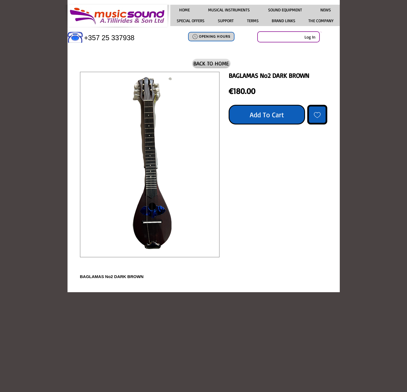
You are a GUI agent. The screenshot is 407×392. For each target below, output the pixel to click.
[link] (321, 31)
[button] (229, 10)
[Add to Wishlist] (317, 115)
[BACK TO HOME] (211, 63)
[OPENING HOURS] (211, 36)
